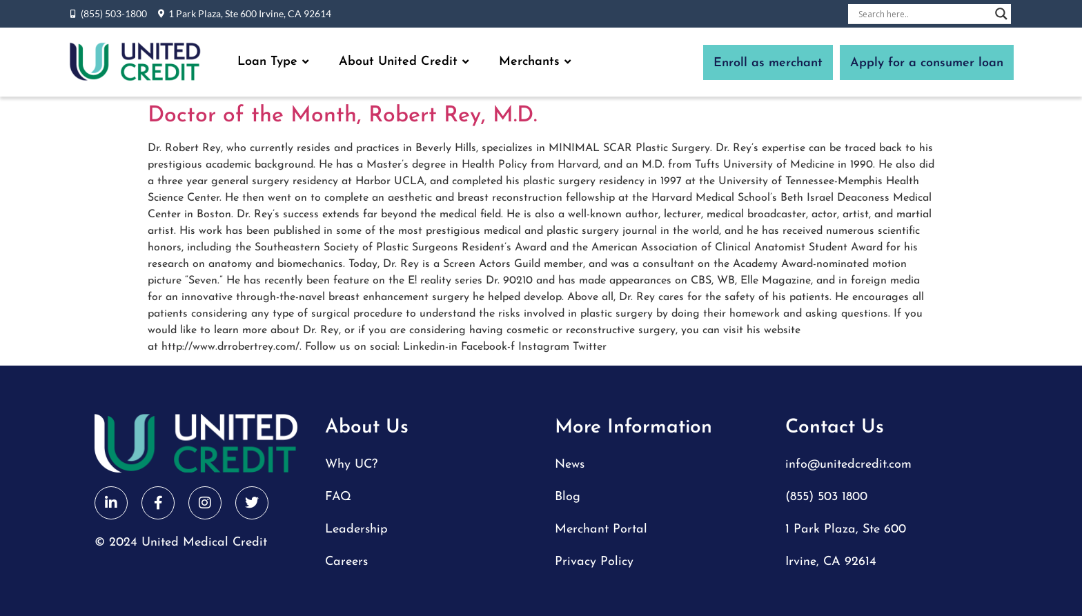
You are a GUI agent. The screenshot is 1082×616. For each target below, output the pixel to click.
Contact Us (834, 427)
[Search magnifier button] (1001, 13)
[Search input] (923, 13)
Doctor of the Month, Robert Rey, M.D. (342, 116)
